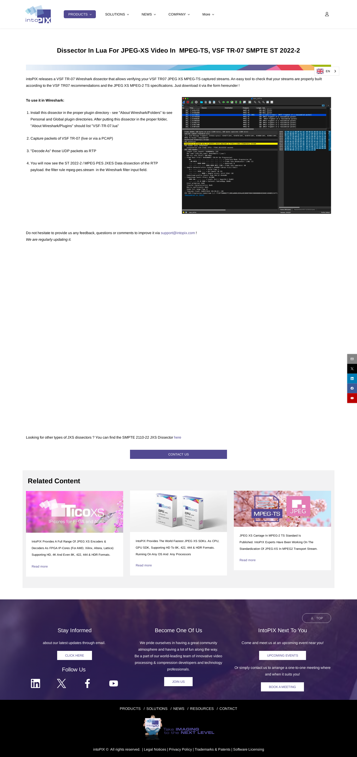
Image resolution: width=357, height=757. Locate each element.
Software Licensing (248, 749)
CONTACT (228, 708)
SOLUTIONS (157, 708)
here (177, 437)
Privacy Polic (179, 749)
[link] (178, 67)
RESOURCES (202, 708)
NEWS (178, 708)
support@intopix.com (178, 232)
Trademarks (204, 749)
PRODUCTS (130, 708)
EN (323, 71)
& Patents (222, 749)
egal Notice (155, 749)
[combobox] (326, 71)
